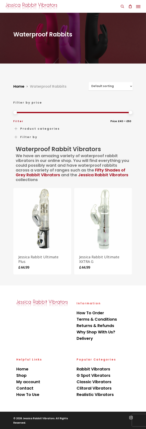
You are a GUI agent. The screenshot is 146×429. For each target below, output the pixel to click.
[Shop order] (111, 86)
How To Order (90, 312)
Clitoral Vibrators (94, 388)
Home (18, 86)
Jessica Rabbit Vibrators (103, 175)
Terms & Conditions (97, 319)
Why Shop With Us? (96, 332)
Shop (21, 375)
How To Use (27, 394)
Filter (18, 121)
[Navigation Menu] (138, 6)
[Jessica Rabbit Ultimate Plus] (42, 219)
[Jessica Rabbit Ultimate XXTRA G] (103, 219)
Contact (24, 388)
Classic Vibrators (94, 381)
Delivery (85, 338)
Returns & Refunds (95, 325)
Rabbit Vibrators (93, 369)
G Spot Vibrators (93, 375)
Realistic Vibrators (95, 394)
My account (28, 381)
